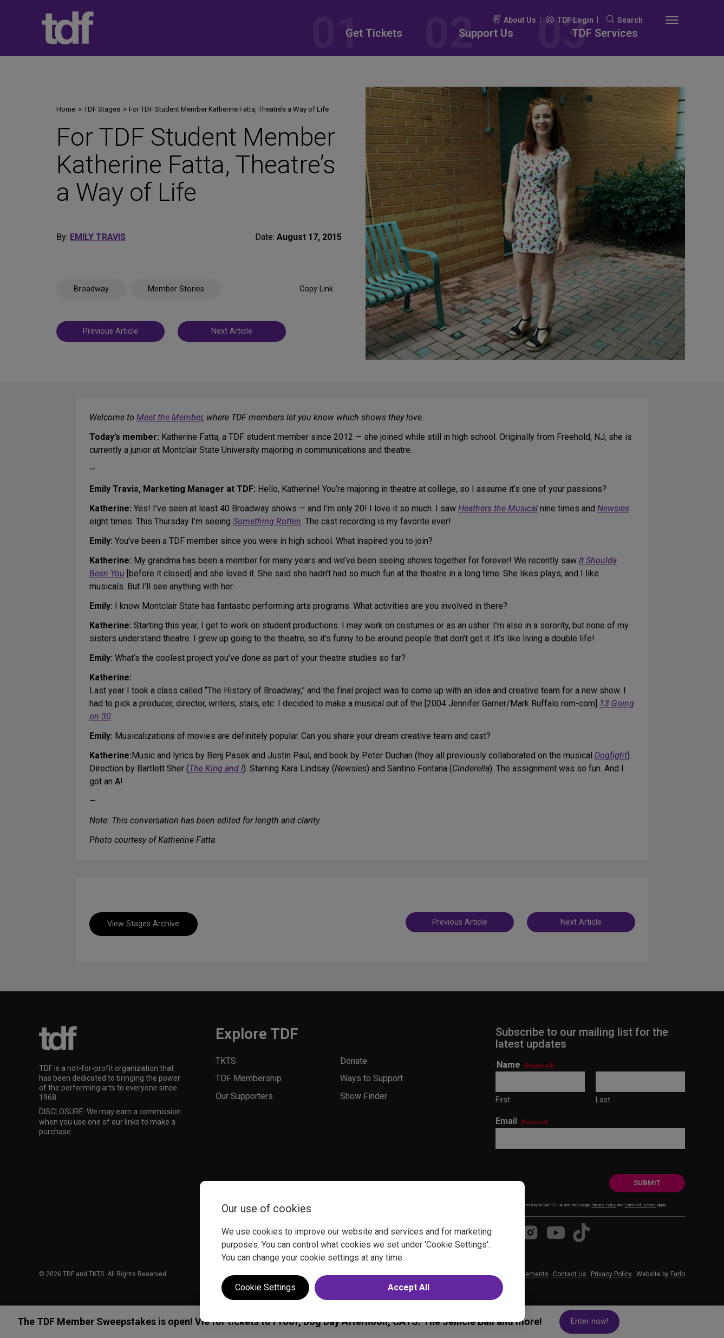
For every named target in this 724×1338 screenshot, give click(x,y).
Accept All (408, 1287)
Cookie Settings (265, 1287)
